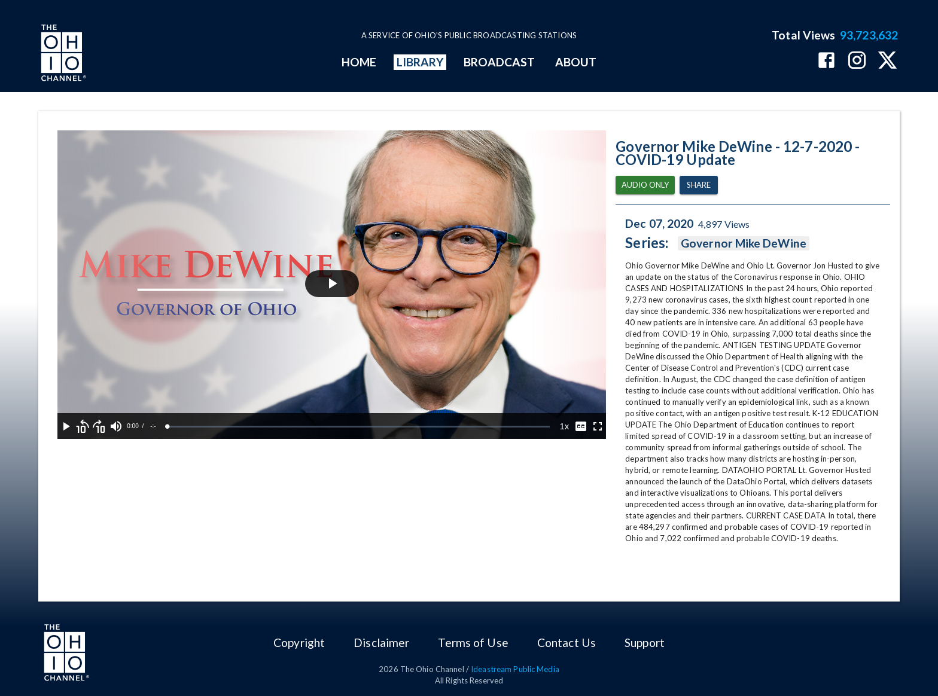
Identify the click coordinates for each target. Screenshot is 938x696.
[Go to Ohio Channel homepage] (62, 54)
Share (699, 185)
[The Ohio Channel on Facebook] (826, 61)
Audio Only (645, 185)
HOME (359, 62)
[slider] (359, 427)
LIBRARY (420, 62)
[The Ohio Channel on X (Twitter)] (887, 61)
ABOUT (575, 62)
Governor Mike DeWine (743, 243)
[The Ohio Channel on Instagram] (856, 61)
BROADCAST (499, 62)
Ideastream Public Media (515, 669)
